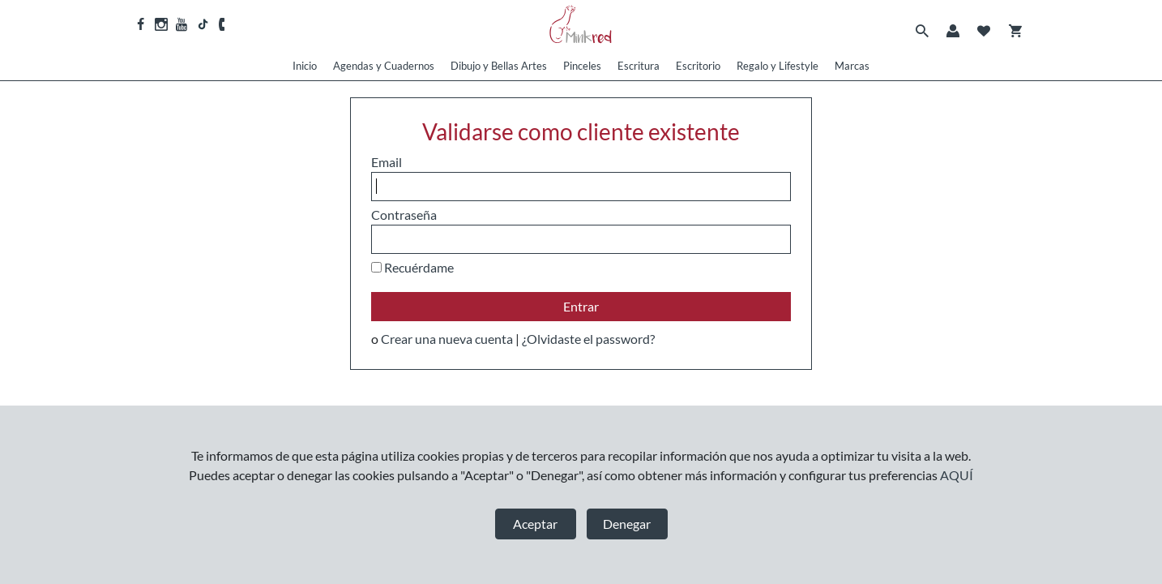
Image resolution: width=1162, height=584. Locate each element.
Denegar (627, 523)
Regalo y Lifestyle (777, 65)
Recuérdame (419, 267)
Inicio (305, 65)
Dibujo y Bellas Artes (499, 65)
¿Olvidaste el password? (588, 338)
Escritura (638, 65)
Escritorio (698, 65)
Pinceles (582, 65)
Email (386, 162)
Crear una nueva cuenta (447, 338)
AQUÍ (956, 475)
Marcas (852, 65)
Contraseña (404, 214)
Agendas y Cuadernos (383, 65)
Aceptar (535, 523)
